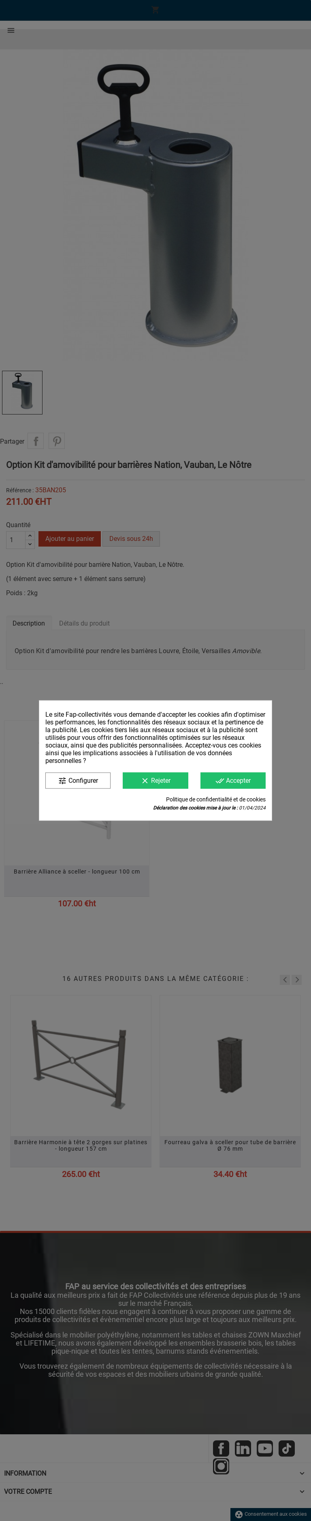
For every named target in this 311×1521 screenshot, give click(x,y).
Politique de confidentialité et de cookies (216, 799)
